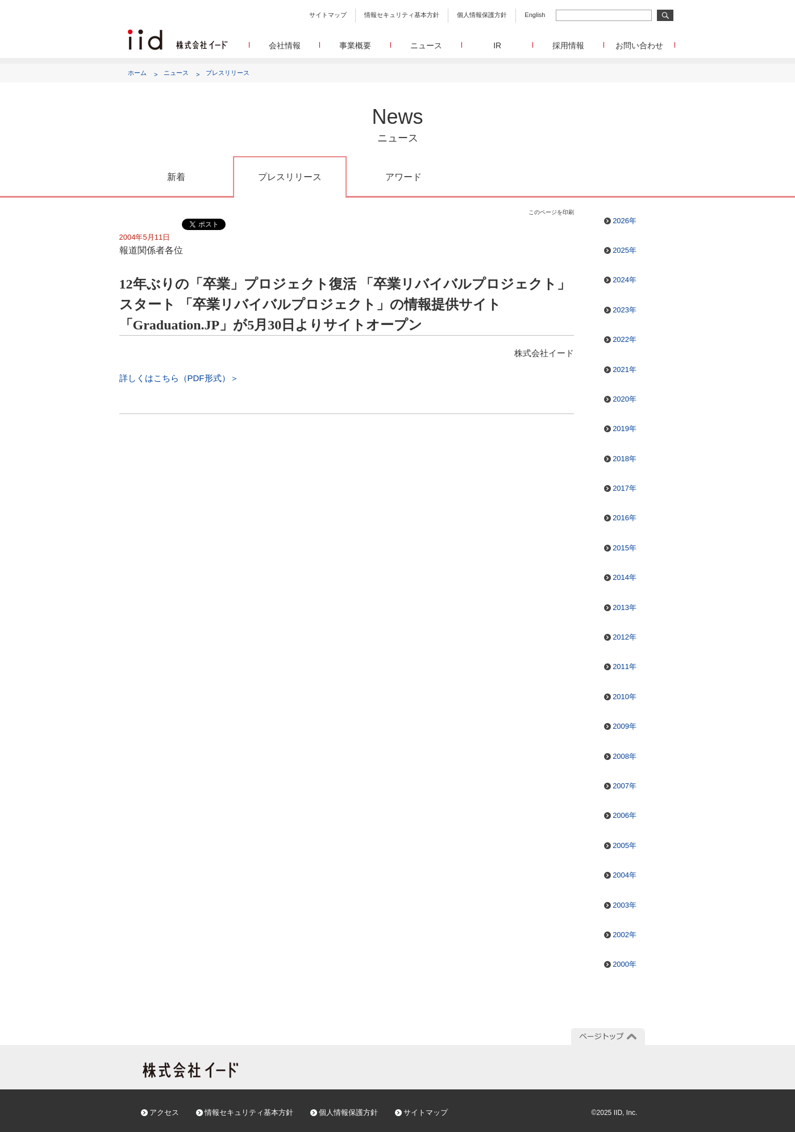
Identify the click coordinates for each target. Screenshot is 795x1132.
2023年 (624, 310)
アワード (403, 177)
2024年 (624, 279)
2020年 (624, 399)
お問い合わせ (639, 45)
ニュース (426, 45)
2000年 (624, 964)
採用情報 (568, 45)
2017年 (624, 488)
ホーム (137, 72)
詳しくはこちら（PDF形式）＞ (179, 378)
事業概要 (355, 45)
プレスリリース (227, 72)
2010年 (624, 696)
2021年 (624, 369)
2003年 (624, 905)
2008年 (624, 756)
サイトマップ (328, 14)
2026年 (624, 220)
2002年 (624, 934)
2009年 (624, 726)
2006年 (624, 815)
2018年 (624, 458)
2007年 (624, 786)
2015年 (624, 548)
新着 (176, 177)
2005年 (624, 845)
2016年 (624, 517)
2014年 (624, 577)
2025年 (624, 250)
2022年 (624, 339)
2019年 (624, 428)
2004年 (624, 875)
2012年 (624, 637)
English (535, 14)
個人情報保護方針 (482, 14)
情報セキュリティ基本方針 (401, 14)
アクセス (164, 1112)
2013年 (624, 607)
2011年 (624, 666)
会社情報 (285, 45)
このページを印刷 (551, 212)
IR (497, 45)
